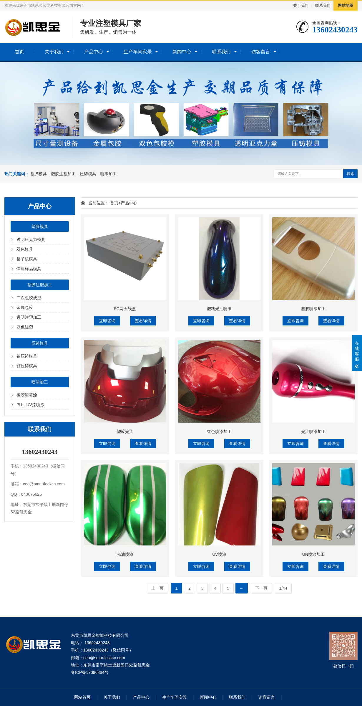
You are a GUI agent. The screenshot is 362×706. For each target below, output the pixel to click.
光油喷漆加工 (313, 431)
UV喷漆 (219, 554)
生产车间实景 (138, 51)
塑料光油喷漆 (219, 308)
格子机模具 (26, 259)
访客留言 (260, 51)
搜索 (350, 173)
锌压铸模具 (26, 365)
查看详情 (143, 320)
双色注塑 (24, 327)
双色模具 (24, 249)
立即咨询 (107, 320)
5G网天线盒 (125, 308)
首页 (19, 51)
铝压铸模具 (26, 356)
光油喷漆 (125, 554)
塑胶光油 (125, 431)
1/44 (283, 588)
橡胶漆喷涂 (26, 395)
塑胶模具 (38, 173)
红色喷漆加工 (219, 431)
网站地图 (345, 5)
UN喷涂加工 (313, 554)
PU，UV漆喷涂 (30, 404)
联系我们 (323, 5)
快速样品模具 (28, 268)
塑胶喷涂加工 (313, 308)
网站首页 (82, 697)
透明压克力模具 (30, 239)
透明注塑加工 (28, 317)
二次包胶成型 (28, 297)
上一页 (157, 588)
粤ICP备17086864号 (90, 672)
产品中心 (93, 51)
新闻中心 (181, 51)
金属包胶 (24, 307)
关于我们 (300, 5)
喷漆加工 (108, 173)
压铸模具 (88, 173)
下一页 (261, 588)
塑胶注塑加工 (63, 173)
